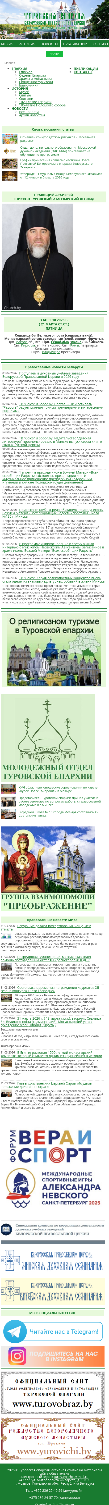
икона (76, 342)
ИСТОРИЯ (27, 43)
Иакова (22, 342)
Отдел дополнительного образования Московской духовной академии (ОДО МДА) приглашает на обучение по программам (58, 151)
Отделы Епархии (32, 75)
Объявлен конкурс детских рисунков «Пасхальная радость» (57, 139)
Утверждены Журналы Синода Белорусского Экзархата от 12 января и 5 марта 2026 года (61, 175)
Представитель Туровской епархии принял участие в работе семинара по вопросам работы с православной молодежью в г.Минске (60, 801)
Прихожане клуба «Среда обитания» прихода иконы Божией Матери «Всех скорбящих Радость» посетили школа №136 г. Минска (52, 513)
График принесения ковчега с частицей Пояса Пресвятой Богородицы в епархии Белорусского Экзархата (56, 163)
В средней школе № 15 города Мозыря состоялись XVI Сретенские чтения (59, 814)
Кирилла (28, 345)
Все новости (29, 111)
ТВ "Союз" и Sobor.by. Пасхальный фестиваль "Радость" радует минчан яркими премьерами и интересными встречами (52, 407)
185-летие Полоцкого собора (42, 105)
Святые (25, 95)
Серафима (60, 342)
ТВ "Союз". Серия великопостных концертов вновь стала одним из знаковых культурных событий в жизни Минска (53, 580)
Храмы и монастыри (35, 78)
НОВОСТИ (49, 43)
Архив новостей (32, 115)
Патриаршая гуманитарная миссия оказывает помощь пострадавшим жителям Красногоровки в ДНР (45, 958)
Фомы (74, 345)
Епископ (25, 72)
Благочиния (28, 85)
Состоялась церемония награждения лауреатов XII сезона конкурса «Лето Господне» (49, 989)
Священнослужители (36, 82)
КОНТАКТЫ (83, 72)
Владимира (51, 352)
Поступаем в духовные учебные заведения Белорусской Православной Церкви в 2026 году (45, 375)
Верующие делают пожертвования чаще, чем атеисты (45, 927)
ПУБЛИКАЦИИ (75, 43)
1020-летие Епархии (35, 102)
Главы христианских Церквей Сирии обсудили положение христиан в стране (46, 1085)
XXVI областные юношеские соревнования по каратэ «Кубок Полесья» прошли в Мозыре (58, 789)
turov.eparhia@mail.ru (71, 1476)
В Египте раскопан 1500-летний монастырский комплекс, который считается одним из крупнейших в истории (51, 1054)
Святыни (26, 98)
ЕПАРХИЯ (19, 68)
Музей (24, 92)
